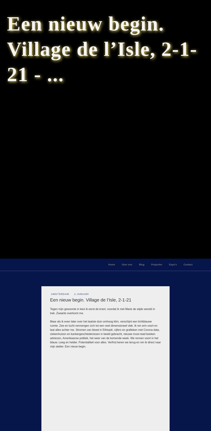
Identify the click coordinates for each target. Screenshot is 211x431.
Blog (141, 264)
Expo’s (173, 264)
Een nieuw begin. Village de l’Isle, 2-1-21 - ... (102, 48)
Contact (187, 264)
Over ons (127, 264)
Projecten (156, 264)
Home (111, 264)
